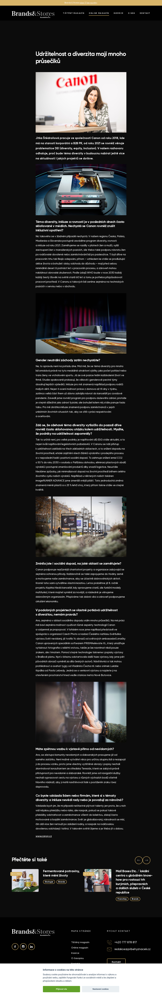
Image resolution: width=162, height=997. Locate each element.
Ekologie (49, 882)
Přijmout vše (61, 989)
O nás (131, 13)
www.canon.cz (44, 836)
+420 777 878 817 (125, 942)
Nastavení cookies (101, 989)
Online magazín (99, 13)
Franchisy (122, 899)
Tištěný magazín (73, 13)
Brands (61, 882)
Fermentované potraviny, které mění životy (61, 873)
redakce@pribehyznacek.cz (132, 949)
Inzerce (119, 13)
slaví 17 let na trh (88, 3)
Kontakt (145, 13)
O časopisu (77, 958)
